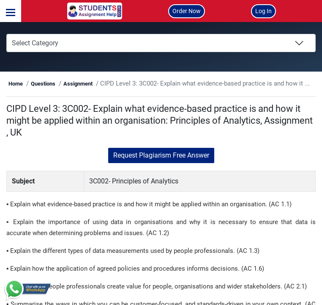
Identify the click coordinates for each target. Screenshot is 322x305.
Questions (90, 83)
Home (62, 83)
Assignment (124, 83)
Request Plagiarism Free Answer (161, 167)
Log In (263, 11)
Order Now (186, 11)
